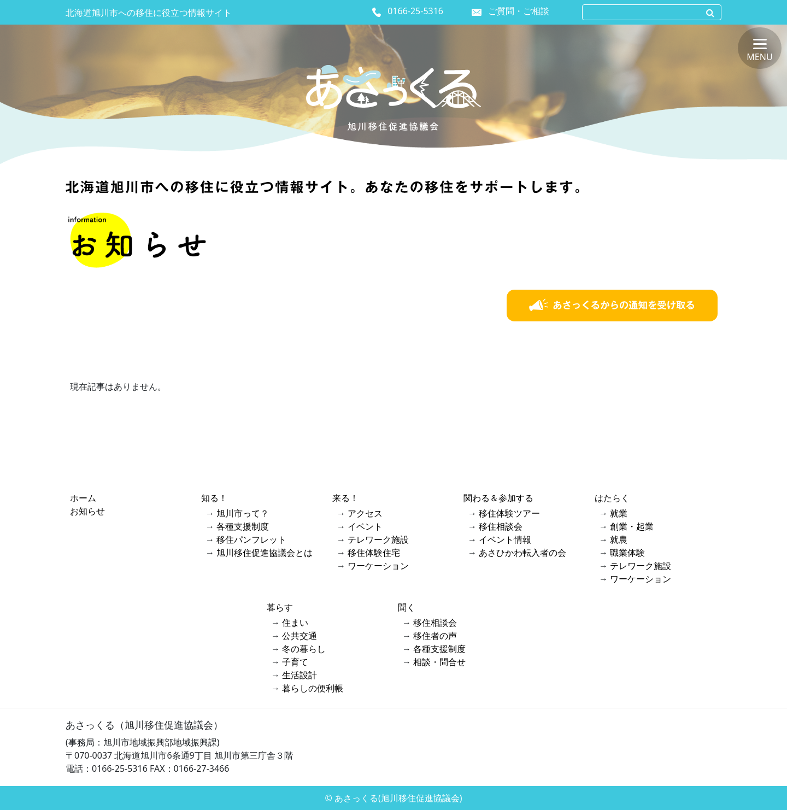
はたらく (612, 498)
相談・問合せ (439, 662)
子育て (295, 662)
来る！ (345, 498)
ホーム (83, 498)
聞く (406, 607)
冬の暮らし (304, 649)
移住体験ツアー (509, 513)
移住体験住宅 (374, 553)
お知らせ (87, 511)
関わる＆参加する (498, 498)
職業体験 (627, 553)
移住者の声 (435, 636)
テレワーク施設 (378, 539)
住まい (295, 623)
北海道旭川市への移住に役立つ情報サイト (149, 13)
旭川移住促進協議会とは (264, 553)
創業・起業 (632, 526)
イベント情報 (505, 539)
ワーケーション (378, 566)
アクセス (365, 513)
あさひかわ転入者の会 (522, 553)
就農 (618, 539)
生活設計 (299, 675)
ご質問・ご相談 (518, 11)
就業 (618, 513)
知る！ (214, 498)
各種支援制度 (242, 526)
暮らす (280, 607)
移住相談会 (500, 526)
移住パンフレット (251, 539)
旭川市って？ (242, 513)
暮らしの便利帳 (312, 688)
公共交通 (299, 636)
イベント (365, 526)
